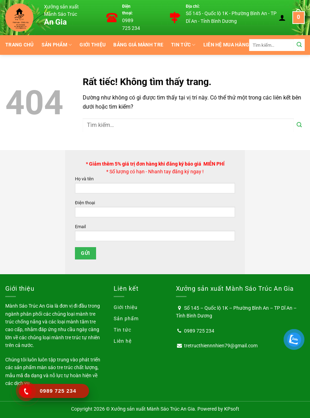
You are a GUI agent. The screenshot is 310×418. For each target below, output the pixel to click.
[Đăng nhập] (282, 17)
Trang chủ (19, 45)
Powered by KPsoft (218, 409)
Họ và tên (155, 187)
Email (155, 234)
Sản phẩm (57, 44)
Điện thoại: (127, 10)
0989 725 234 (199, 331)
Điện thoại (155, 210)
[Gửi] (299, 45)
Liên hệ (123, 341)
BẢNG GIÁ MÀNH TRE (138, 45)
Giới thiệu (93, 45)
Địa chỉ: (193, 6)
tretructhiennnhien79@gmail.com (221, 345)
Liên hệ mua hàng (226, 45)
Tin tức (183, 44)
